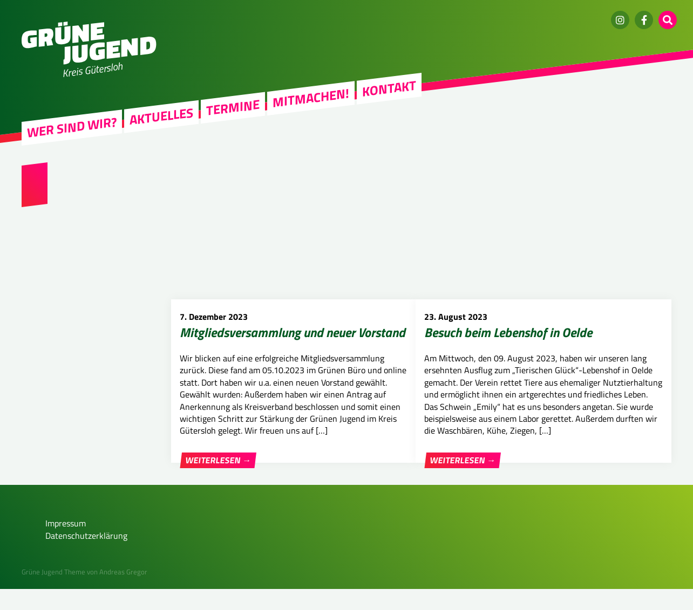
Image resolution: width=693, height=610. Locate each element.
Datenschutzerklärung (86, 556)
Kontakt (389, 88)
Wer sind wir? (72, 127)
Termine (233, 107)
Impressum (65, 544)
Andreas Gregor (123, 592)
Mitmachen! (311, 98)
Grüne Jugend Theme (53, 592)
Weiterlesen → (218, 460)
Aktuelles (161, 115)
